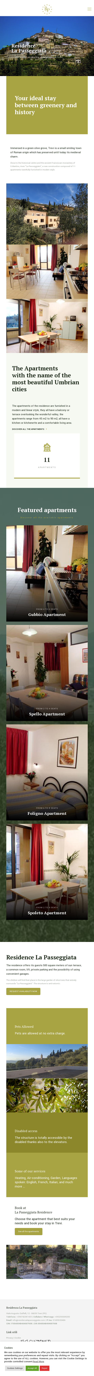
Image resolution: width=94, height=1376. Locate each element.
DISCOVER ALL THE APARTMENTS (28, 429)
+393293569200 (62, 1316)
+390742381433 (24, 1316)
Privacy (9, 1337)
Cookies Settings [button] (15, 1368)
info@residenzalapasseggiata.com (29, 1320)
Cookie (18, 1337)
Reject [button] (44, 1368)
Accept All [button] (32, 1368)
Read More (38, 1361)
